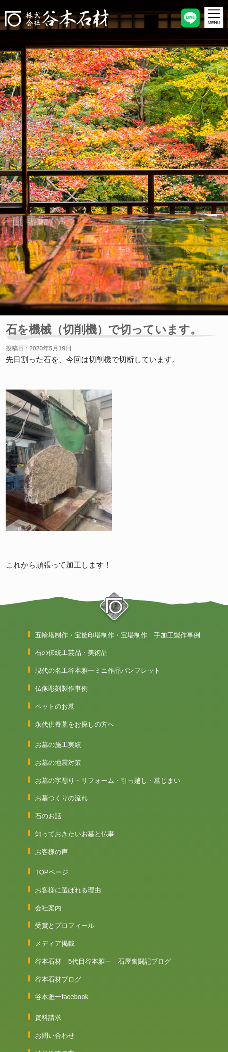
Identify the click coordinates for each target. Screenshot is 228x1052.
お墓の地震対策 (58, 762)
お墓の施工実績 (58, 744)
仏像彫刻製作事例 (61, 688)
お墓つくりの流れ (61, 798)
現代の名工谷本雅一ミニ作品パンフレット (97, 670)
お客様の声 (51, 852)
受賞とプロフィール (64, 925)
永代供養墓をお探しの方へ (74, 724)
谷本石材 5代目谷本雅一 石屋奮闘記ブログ (103, 961)
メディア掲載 (55, 943)
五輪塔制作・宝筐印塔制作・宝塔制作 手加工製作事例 (117, 635)
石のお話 (48, 816)
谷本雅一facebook (61, 997)
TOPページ (51, 872)
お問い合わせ (55, 1035)
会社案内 (48, 908)
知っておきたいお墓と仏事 (74, 834)
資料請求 (48, 1017)
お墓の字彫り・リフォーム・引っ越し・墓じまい (107, 780)
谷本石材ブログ (58, 979)
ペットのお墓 (55, 706)
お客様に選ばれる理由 (68, 890)
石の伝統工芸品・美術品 (71, 652)
